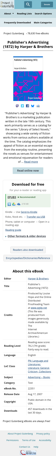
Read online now (28, 170)
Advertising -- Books (39, 377)
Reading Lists (24, 13)
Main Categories (43, 22)
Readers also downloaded (28, 250)
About (9, 13)
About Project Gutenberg (20, 433)
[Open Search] (28, 4)
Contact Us (24, 446)
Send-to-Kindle (29, 212)
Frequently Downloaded (17, 22)
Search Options (43, 13)
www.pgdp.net (39, 307)
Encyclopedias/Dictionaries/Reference (28, 258)
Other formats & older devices (27, 236)
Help (36, 446)
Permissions (12, 440)
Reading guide (13, 230)
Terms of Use (28, 440)
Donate (47, 4)
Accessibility (45, 440)
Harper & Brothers (38, 278)
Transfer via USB (36, 216)
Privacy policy (43, 433)
